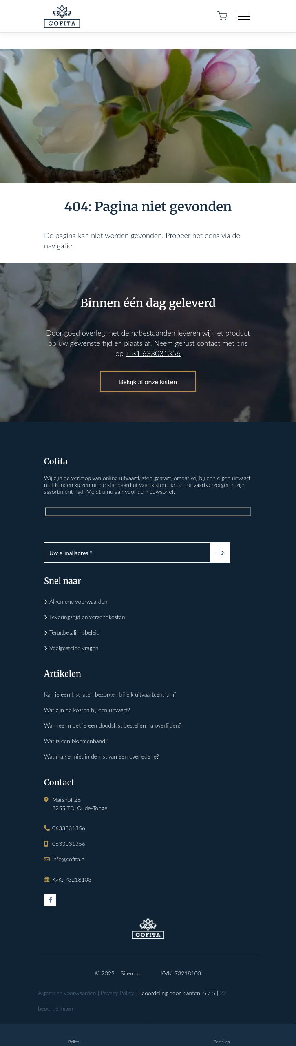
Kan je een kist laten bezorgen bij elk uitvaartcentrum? (110, 694)
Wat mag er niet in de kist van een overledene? (101, 756)
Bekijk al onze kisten (148, 381)
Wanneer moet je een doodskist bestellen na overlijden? (112, 725)
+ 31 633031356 (153, 353)
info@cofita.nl (69, 859)
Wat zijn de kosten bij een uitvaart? (87, 709)
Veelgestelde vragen (74, 647)
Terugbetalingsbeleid (74, 632)
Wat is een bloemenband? (76, 740)
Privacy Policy (117, 992)
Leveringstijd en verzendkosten (87, 616)
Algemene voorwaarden (78, 601)
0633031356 (68, 828)
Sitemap (130, 973)
